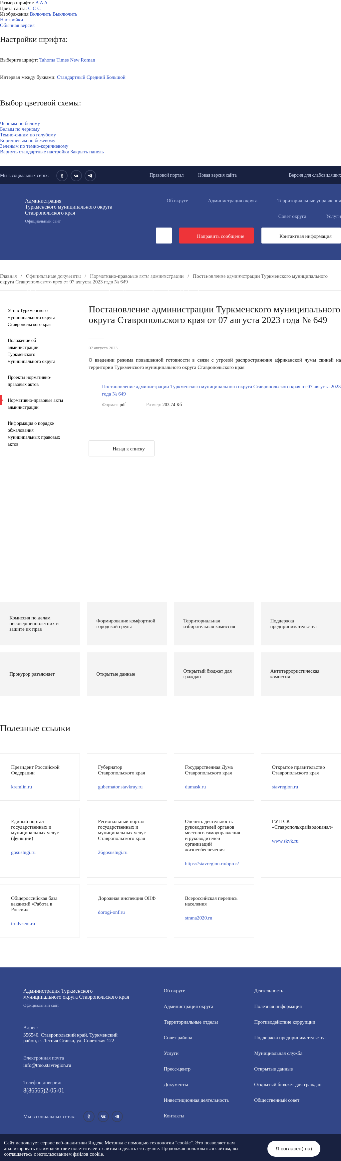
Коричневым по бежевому (27, 140)
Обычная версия (17, 25)
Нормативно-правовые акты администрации (35, 404)
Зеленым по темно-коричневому (34, 146)
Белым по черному (20, 129)
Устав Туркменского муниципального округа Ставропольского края (31, 317)
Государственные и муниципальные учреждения (173, 293)
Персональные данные (141, 299)
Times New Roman (76, 60)
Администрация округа (233, 200)
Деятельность (64, 265)
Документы (115, 265)
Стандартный (71, 77)
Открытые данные (224, 276)
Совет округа (292, 216)
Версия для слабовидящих (315, 175)
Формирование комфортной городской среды (59, 276)
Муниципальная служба (156, 276)
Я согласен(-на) (294, 1148)
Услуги (171, 1053)
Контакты (174, 1115)
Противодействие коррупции (42, 271)
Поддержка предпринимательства (289, 1037)
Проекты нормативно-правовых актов (29, 381)
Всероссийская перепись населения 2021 (55, 293)
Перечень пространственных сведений (53, 299)
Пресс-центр (13, 265)
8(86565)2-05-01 (43, 1090)
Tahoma (47, 60)
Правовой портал (166, 175)
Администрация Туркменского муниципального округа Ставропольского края (76, 998)
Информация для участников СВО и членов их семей (152, 271)
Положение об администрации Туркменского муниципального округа (31, 351)
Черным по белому (20, 123)
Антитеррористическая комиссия (47, 288)
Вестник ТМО (239, 288)
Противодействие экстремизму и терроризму (152, 288)
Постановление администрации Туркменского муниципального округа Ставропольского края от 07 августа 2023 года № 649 (221, 390)
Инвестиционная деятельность (182, 265)
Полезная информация (256, 271)
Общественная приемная (265, 265)
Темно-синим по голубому (28, 134)
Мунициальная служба (278, 1053)
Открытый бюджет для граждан (45, 282)
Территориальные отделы (191, 1022)
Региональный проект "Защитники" (226, 299)
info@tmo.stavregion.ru (47, 1065)
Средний (96, 77)
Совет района (178, 1037)
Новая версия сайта (217, 175)
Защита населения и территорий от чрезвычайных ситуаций (234, 282)
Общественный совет (125, 282)
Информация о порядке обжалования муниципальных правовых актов (34, 434)
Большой (115, 77)
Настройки (11, 19)
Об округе (177, 200)
